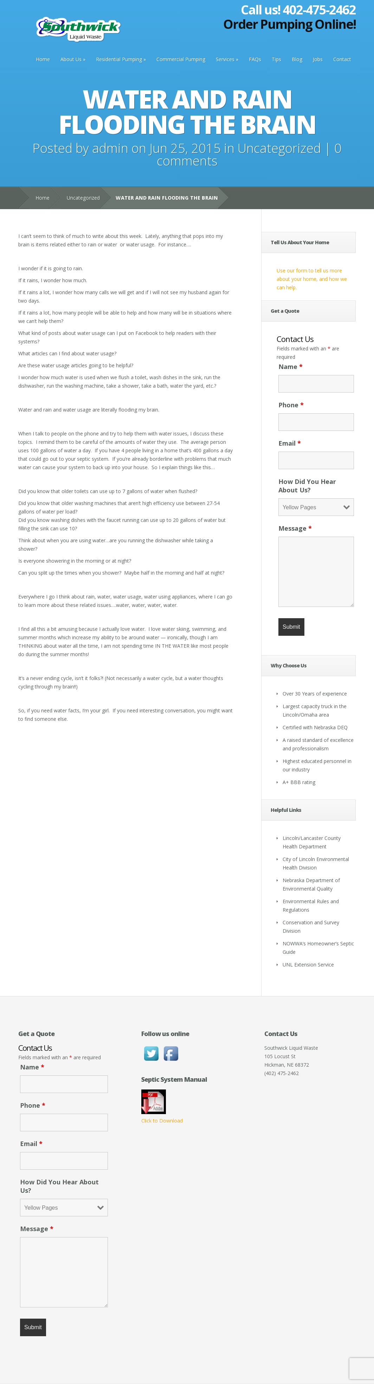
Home (43, 59)
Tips (276, 59)
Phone (291, 405)
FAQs (255, 59)
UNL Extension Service (308, 964)
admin (110, 148)
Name (290, 366)
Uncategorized (279, 148)
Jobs (318, 59)
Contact (342, 59)
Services (225, 59)
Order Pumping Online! (289, 24)
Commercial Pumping (180, 59)
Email (289, 443)
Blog (297, 59)
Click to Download (162, 1120)
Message (295, 528)
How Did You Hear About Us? (307, 485)
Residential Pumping (119, 59)
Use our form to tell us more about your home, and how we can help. (312, 279)
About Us (71, 59)
